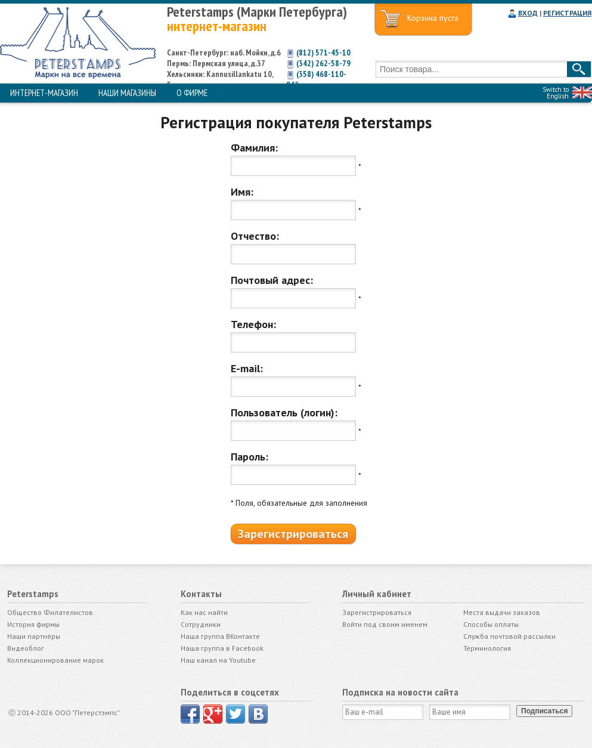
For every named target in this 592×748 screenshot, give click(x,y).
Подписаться (544, 711)
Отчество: (255, 236)
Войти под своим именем (384, 624)
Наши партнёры (33, 636)
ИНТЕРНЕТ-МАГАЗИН (44, 92)
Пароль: (249, 456)
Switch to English (556, 92)
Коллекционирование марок (55, 660)
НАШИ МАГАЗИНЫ (127, 92)
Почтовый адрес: (272, 280)
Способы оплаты (491, 624)
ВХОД (528, 12)
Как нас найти (204, 612)
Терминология (487, 648)
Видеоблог (25, 648)
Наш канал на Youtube (218, 660)
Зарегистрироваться (376, 612)
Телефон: (253, 324)
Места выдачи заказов (501, 612)
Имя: (242, 192)
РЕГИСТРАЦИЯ (567, 12)
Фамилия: (254, 147)
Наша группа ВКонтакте (220, 636)
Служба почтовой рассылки (509, 636)
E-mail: (247, 368)
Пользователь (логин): (284, 412)
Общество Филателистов (50, 612)
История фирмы (33, 624)
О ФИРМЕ (191, 92)
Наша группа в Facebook (222, 648)
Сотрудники (201, 624)
